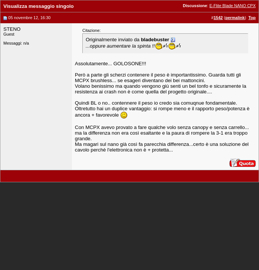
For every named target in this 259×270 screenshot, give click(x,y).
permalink (235, 17)
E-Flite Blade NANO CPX (233, 5)
